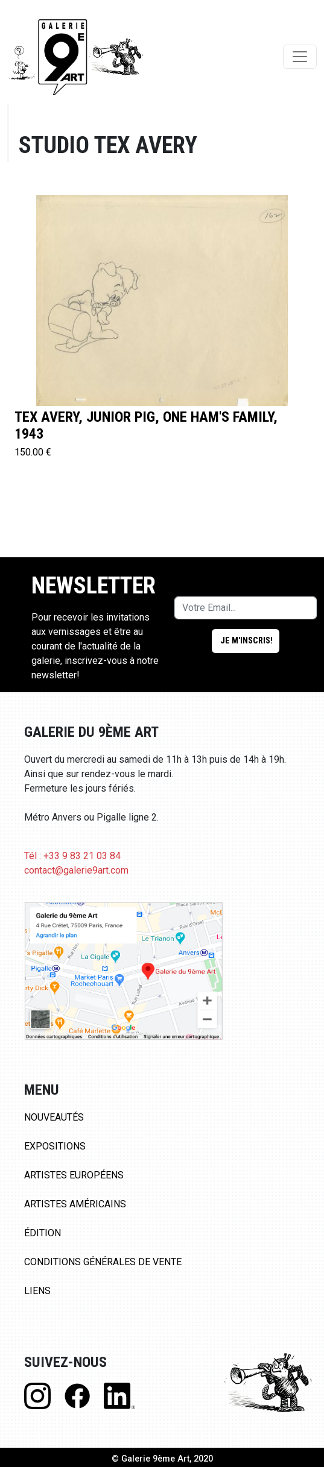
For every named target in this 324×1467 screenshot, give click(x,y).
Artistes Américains (75, 1204)
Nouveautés (54, 1117)
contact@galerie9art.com (76, 870)
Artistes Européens (74, 1175)
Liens (37, 1291)
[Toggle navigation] (300, 57)
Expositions (55, 1146)
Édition (42, 1233)
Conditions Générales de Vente (103, 1262)
